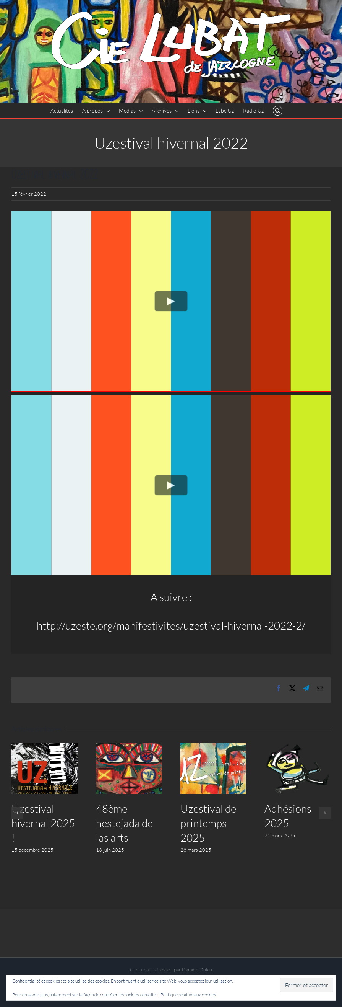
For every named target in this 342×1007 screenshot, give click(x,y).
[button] (277, 110)
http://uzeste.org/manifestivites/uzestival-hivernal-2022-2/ (171, 625)
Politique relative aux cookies (188, 994)
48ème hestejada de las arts (124, 823)
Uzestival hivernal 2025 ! (43, 823)
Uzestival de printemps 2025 (208, 823)
